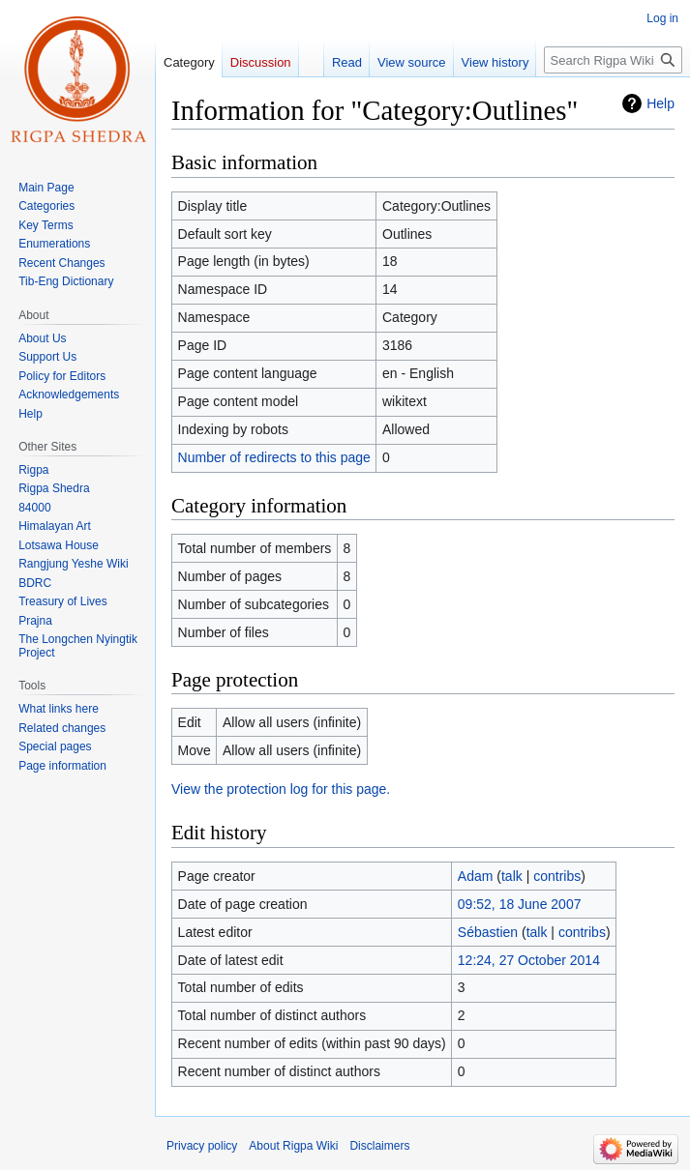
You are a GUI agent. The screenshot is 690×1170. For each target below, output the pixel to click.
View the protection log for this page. (280, 789)
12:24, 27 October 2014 (529, 960)
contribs (557, 876)
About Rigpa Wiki (293, 1146)
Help (660, 103)
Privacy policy (201, 1146)
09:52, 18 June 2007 (520, 904)
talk (512, 876)
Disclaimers (379, 1146)
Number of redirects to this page (274, 457)
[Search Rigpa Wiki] (613, 59)
